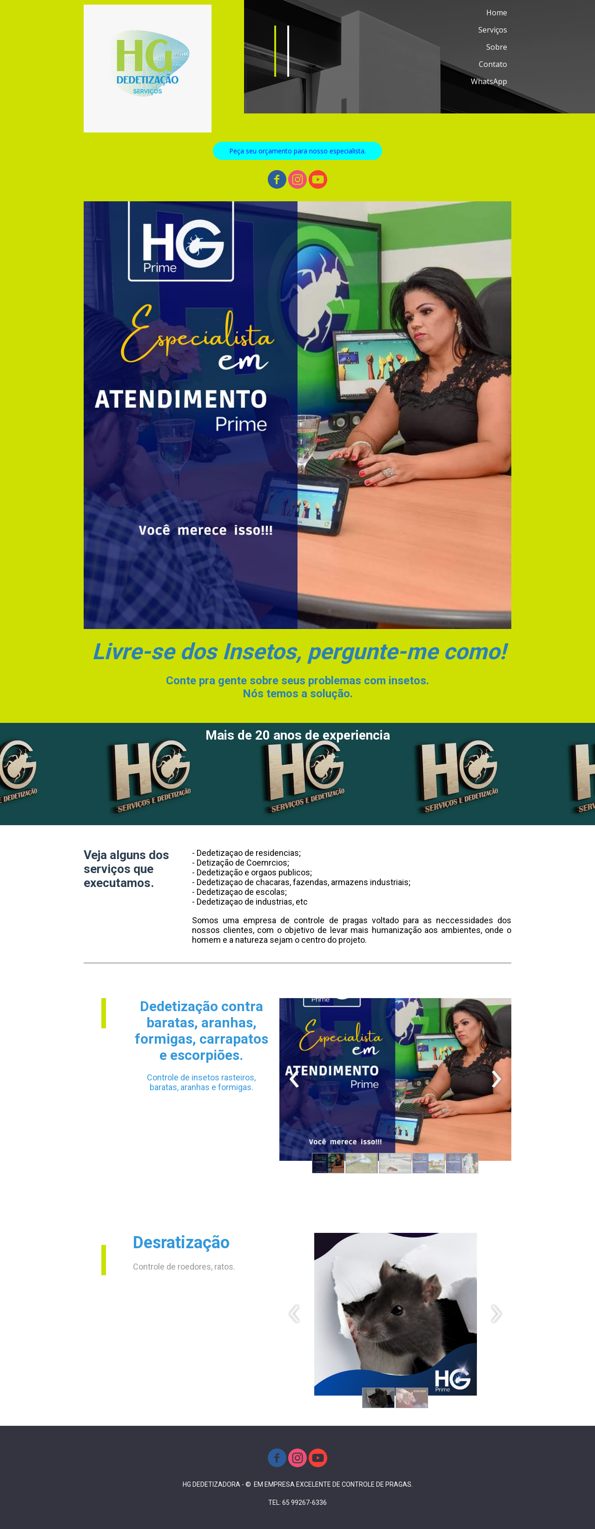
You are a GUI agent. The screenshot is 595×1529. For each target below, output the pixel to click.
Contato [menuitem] (493, 64)
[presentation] (294, 1079)
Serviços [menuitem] (492, 30)
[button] (297, 151)
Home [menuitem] (496, 12)
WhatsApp (489, 81)
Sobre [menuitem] (496, 47)
